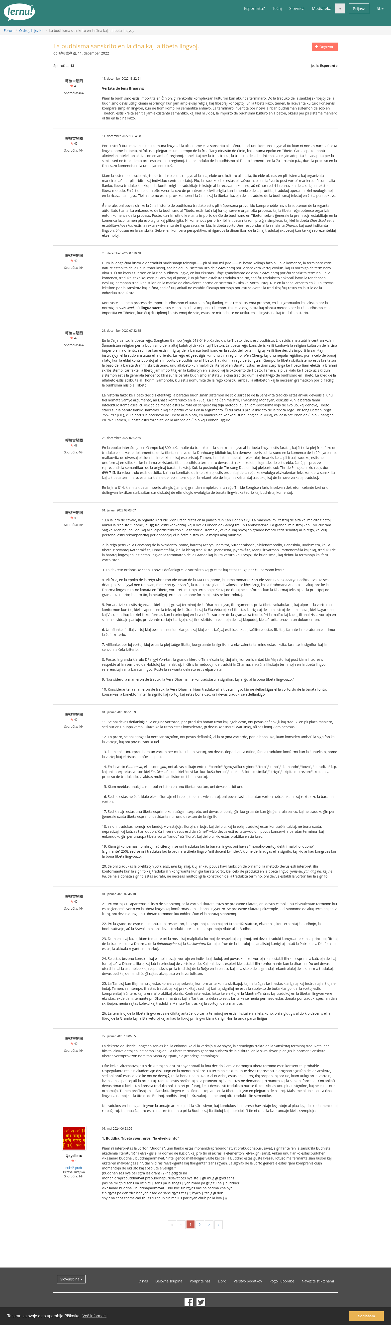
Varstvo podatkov (248, 1281)
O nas (143, 1281)
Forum (9, 30)
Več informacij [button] (95, 1316)
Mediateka (321, 8)
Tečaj (277, 8)
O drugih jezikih (32, 30)
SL (380, 8)
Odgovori (324, 46)
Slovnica (296, 8)
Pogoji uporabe (282, 1281)
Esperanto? (254, 8)
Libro (222, 1281)
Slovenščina (71, 1279)
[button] (340, 8)
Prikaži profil (74, 1168)
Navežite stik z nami (318, 1281)
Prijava (359, 8)
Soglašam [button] (366, 1316)
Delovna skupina (168, 1281)
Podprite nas (200, 1281)
